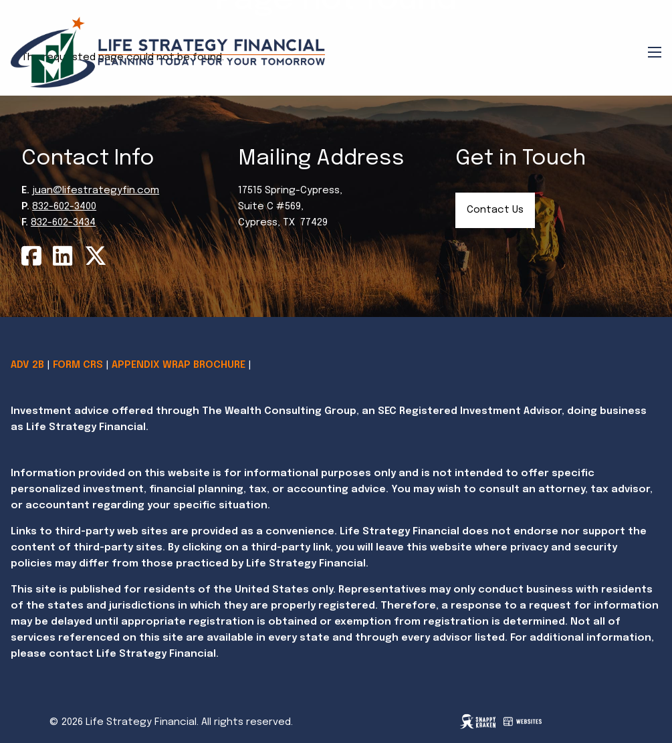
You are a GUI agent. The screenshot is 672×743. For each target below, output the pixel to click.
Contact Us (495, 210)
